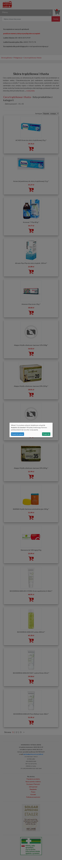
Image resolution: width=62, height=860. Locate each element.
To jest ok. (46, 434)
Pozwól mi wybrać (17, 434)
